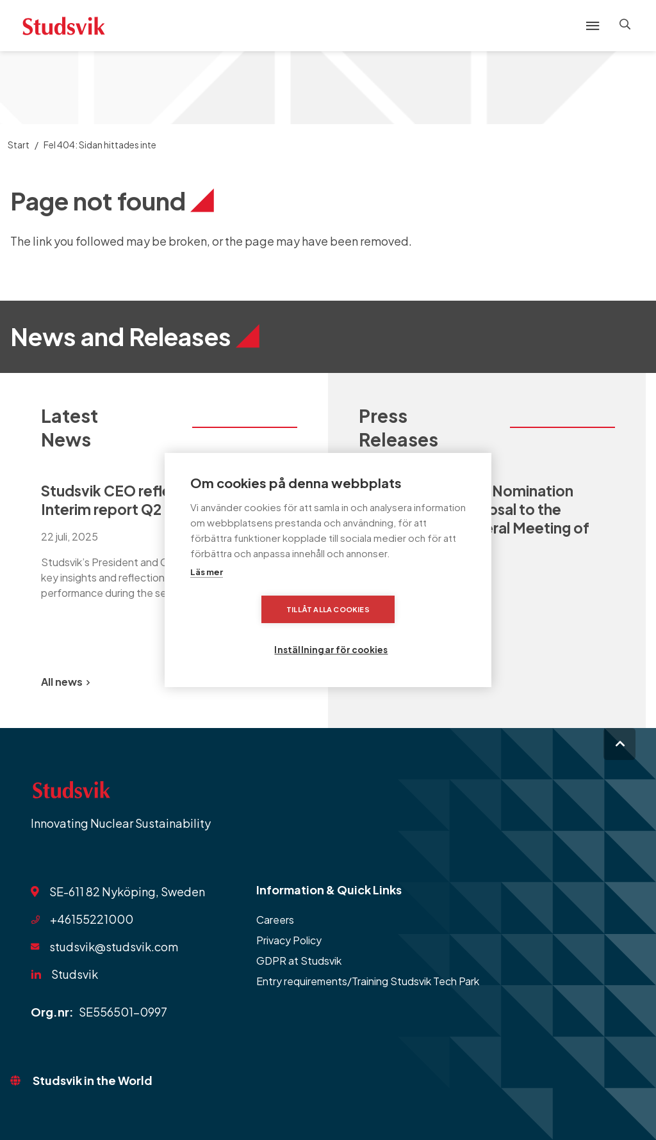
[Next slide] (281, 682)
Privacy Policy (289, 940)
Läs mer (206, 592)
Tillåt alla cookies (254, 629)
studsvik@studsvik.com (113, 946)
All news (65, 681)
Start (18, 144)
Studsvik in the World (92, 1080)
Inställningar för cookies (407, 629)
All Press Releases (408, 681)
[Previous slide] (251, 682)
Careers (275, 919)
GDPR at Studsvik (298, 960)
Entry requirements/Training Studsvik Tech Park (367, 981)
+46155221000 (91, 919)
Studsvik (74, 974)
